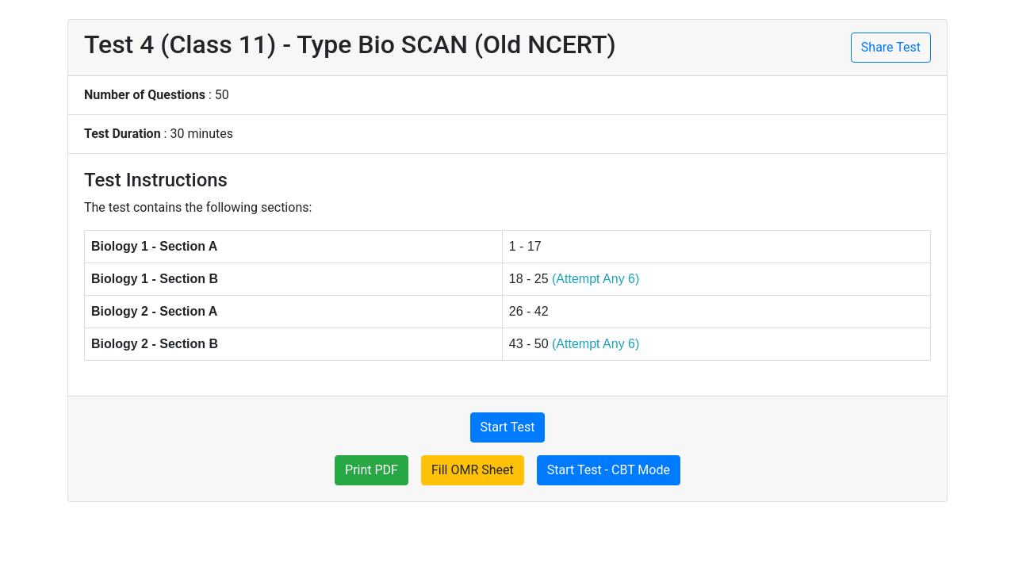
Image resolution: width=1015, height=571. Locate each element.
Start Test (508, 427)
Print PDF (371, 469)
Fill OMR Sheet (472, 469)
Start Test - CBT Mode (608, 469)
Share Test (891, 47)
